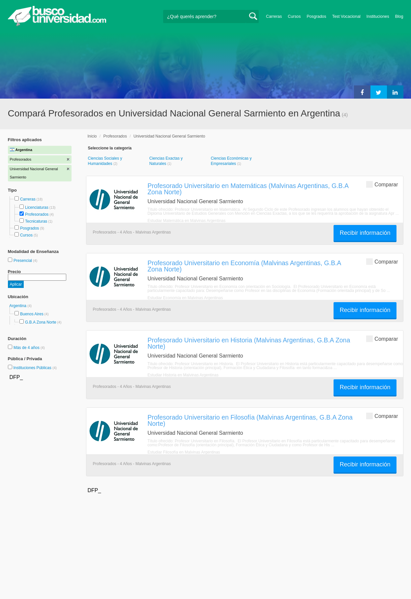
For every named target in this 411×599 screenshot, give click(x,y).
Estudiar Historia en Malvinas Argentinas (183, 375)
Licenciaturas (36, 207)
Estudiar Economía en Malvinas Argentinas (185, 298)
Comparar (382, 184)
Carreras (274, 16)
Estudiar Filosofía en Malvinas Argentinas (184, 452)
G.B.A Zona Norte (40, 322)
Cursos (294, 16)
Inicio (92, 136)
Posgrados (316, 16)
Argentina (19, 305)
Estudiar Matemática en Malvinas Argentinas (187, 220)
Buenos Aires (32, 314)
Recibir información (364, 233)
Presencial (23, 260)
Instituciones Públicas (35, 367)
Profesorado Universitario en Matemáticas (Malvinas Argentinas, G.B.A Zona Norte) (248, 189)
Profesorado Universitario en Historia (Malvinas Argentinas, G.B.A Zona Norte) (249, 343)
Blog (399, 16)
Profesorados (36, 214)
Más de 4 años (27, 347)
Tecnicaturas (36, 221)
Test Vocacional (346, 16)
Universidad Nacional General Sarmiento (169, 136)
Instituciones (378, 16)
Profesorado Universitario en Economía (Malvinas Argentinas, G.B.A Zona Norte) (244, 266)
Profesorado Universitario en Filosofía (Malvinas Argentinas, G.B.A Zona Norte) (250, 420)
